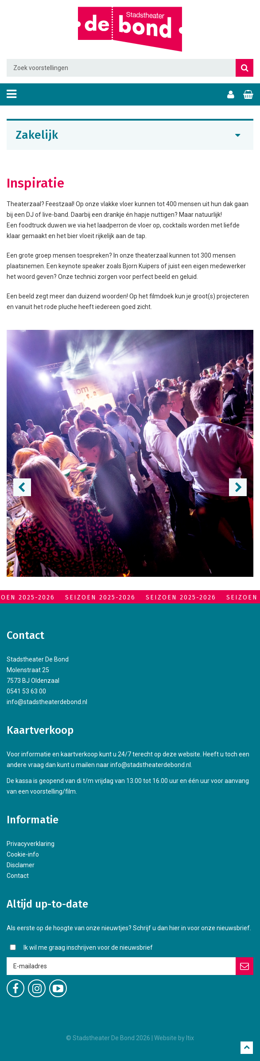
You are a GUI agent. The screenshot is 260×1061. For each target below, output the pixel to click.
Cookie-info (23, 854)
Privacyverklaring (30, 843)
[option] (130, 453)
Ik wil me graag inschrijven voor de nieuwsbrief (88, 947)
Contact (18, 875)
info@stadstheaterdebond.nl (47, 701)
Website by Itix (174, 1037)
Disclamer (21, 865)
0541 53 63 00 (26, 691)
